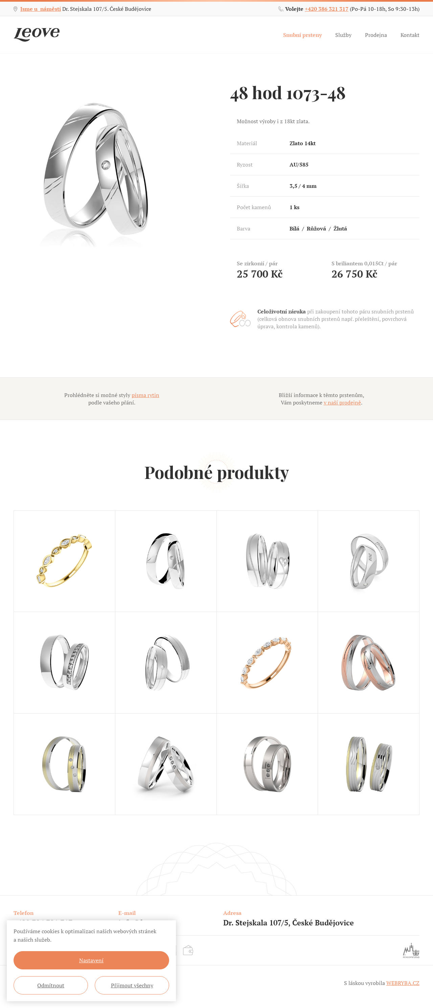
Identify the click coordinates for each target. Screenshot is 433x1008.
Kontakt (410, 35)
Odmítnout (50, 985)
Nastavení (91, 960)
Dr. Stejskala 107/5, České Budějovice (288, 922)
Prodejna (376, 35)
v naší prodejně (342, 402)
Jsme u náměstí (40, 9)
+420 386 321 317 (326, 9)
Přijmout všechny (132, 985)
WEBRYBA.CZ (402, 983)
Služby (343, 35)
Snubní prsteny (302, 35)
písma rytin (145, 395)
